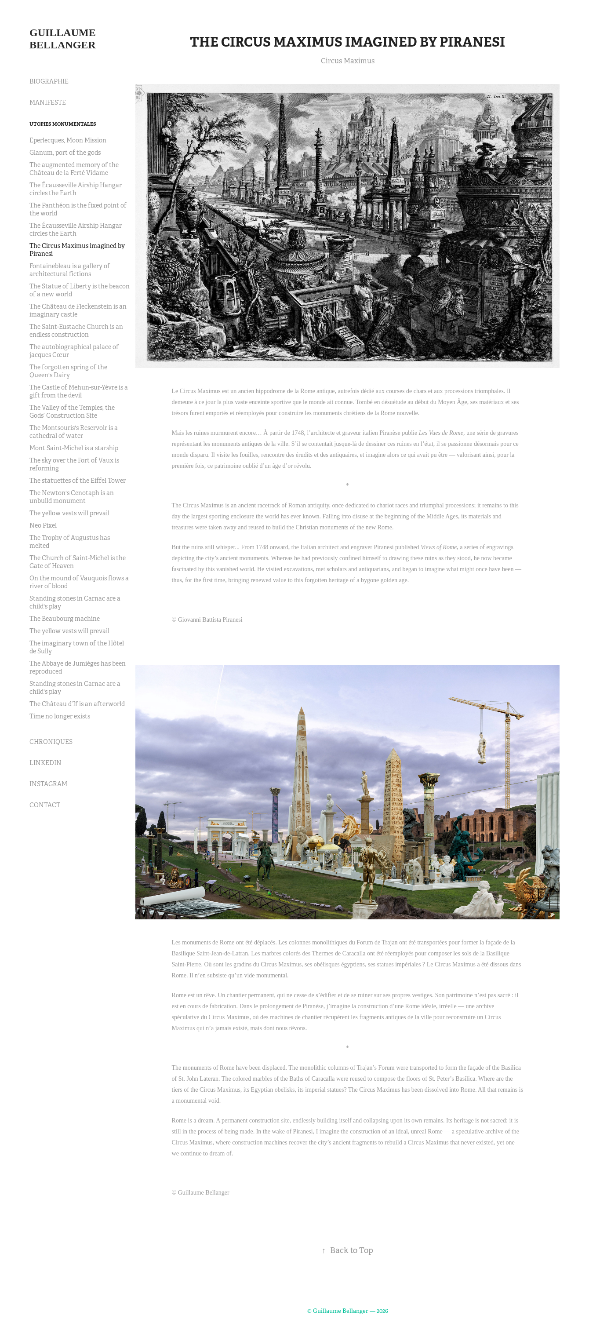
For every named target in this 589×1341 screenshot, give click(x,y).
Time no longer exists (59, 716)
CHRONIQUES (51, 742)
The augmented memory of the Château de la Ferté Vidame (74, 169)
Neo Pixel (43, 525)
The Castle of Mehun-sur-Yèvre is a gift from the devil (78, 391)
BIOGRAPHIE (49, 81)
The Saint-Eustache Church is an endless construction (76, 331)
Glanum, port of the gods (65, 153)
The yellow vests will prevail (69, 513)
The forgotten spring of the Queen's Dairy (68, 371)
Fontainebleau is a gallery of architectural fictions (69, 270)
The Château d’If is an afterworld (77, 704)
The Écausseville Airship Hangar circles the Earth (75, 189)
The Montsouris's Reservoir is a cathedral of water (73, 432)
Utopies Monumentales (62, 124)
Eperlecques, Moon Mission (67, 140)
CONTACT (44, 805)
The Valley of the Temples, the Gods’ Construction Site (72, 411)
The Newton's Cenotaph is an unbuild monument (71, 497)
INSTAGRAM (48, 784)
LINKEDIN (45, 763)
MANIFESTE (47, 102)
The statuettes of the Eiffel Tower (77, 481)
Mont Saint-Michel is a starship (73, 448)
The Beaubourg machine (64, 619)
